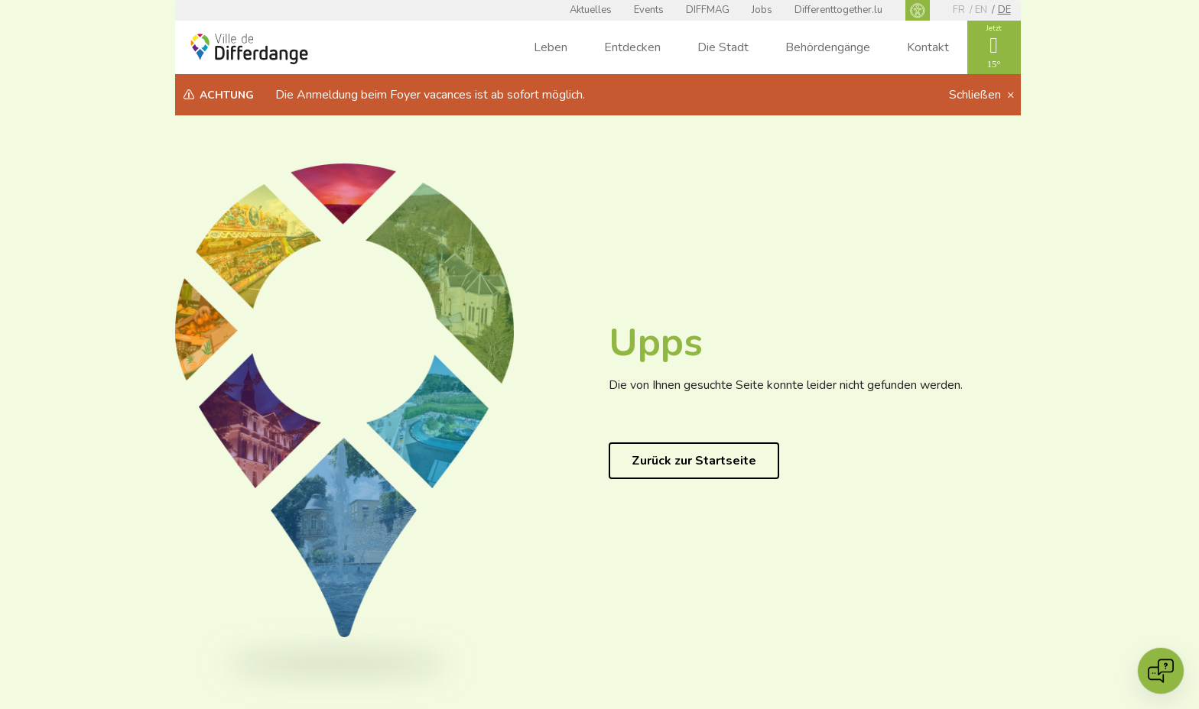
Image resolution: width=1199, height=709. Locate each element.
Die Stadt (723, 47)
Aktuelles (591, 10)
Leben (550, 47)
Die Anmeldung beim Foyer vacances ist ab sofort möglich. (430, 94)
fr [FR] (959, 10)
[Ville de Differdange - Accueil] (249, 49)
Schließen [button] (976, 94)
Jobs (762, 10)
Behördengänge (827, 47)
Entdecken (632, 47)
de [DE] (1004, 10)
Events (649, 10)
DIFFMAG (707, 10)
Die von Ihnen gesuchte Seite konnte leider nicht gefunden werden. (786, 385)
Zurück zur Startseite (694, 460)
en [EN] (981, 10)
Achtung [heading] (227, 95)
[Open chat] (1161, 671)
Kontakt (928, 47)
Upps (656, 342)
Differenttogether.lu (838, 10)
